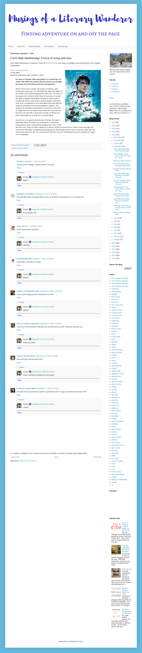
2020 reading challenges (119, 286)
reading (114, 419)
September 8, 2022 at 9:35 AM (42, 177)
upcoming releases (22, 148)
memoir (114, 368)
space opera (115, 448)
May (115, 227)
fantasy (113, 331)
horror (113, 358)
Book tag (114, 299)
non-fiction (115, 403)
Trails (113, 464)
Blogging (114, 294)
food (112, 339)
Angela (25, 177)
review (113, 427)
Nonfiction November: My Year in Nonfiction (126, 548)
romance (114, 432)
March (116, 233)
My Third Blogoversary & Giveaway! (126, 611)
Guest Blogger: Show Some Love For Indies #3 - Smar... (122, 156)
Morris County (116, 384)
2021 (114, 243)
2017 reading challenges (119, 278)
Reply (19, 168)
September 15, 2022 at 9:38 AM (43, 404)
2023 (114, 131)
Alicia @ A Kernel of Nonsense (28, 324)
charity (113, 307)
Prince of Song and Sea (19, 70)
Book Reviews (34, 46)
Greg (18, 226)
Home (10, 46)
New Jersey (115, 397)
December (117, 137)
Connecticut (115, 318)
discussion (115, 326)
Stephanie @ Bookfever (25, 194)
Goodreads (115, 92)
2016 (114, 258)
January (117, 239)
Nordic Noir (115, 405)
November (117, 140)
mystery (114, 389)
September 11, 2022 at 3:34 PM (47, 356)
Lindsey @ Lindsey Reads (26, 388)
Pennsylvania (116, 411)
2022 (114, 135)
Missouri (114, 379)
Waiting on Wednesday (119, 479)
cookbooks (115, 321)
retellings (114, 424)
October (117, 143)
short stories (115, 442)
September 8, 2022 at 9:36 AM (42, 209)
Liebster (114, 363)
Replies (21, 172)
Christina (20, 161)
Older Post (97, 457)
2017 (114, 255)
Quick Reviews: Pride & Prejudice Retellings (121, 195)
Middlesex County (117, 374)
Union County (116, 472)
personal (114, 413)
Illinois (113, 360)
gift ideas (114, 342)
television (114, 450)
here (128, 113)
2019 (114, 249)
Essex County (116, 329)
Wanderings (63, 46)
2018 (114, 252)
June (116, 224)
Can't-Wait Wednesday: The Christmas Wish (121, 150)
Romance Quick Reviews (122, 161)
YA (112, 485)
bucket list (114, 302)
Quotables (115, 416)
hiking (113, 347)
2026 (114, 122)
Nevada (114, 392)
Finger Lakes (115, 336)
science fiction (116, 437)
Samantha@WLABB (24, 259)
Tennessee (115, 453)
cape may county (117, 305)
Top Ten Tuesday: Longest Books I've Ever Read (125, 526)
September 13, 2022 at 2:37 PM (48, 388)
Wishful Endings (51, 63)
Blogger (80, 641)
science (114, 435)
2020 (114, 246)
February (117, 236)
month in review (116, 382)
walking (114, 482)
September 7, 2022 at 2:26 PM (31, 226)
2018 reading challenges (119, 281)
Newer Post (15, 457)
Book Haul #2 (126, 569)
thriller (113, 456)
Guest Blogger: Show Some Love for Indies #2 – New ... (121, 189)
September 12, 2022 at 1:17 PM (43, 372)
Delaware (114, 323)
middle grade (115, 371)
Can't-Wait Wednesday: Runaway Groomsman (122, 165)
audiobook (115, 289)
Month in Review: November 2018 (125, 591)
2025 (114, 126)
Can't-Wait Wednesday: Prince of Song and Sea (121, 201)
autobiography (116, 292)
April (115, 230)
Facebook (114, 84)
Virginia (114, 477)
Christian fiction (116, 313)
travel (113, 466)
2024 (114, 129)
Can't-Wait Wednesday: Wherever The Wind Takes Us (121, 175)
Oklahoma (115, 408)
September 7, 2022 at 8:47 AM (34, 161)
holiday (113, 355)
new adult (114, 395)
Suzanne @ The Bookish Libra (28, 291)
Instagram (114, 86)
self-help (114, 440)
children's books (117, 310)
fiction (113, 334)
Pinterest (114, 89)
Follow (111, 98)
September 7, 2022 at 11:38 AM (46, 194)
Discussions (49, 46)
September (118, 146)
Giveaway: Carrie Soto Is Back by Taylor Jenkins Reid (122, 207)
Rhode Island (116, 429)
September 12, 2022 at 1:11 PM (43, 307)
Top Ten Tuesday (117, 461)
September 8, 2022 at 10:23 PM (51, 291)
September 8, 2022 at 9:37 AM (42, 242)
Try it (113, 469)
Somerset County (117, 445)
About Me (21, 46)
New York (114, 400)
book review (115, 297)
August (116, 218)
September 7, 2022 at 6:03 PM (42, 259)
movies (113, 387)
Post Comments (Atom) (28, 461)
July (115, 221)
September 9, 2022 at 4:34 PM (50, 324)
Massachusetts (116, 366)
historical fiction (116, 352)
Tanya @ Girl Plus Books (26, 356)
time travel (115, 458)
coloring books (116, 315)
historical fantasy (117, 350)
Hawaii (113, 344)
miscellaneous (116, 376)
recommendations (117, 421)
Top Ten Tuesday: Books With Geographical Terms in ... (121, 182)
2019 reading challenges (119, 283)
